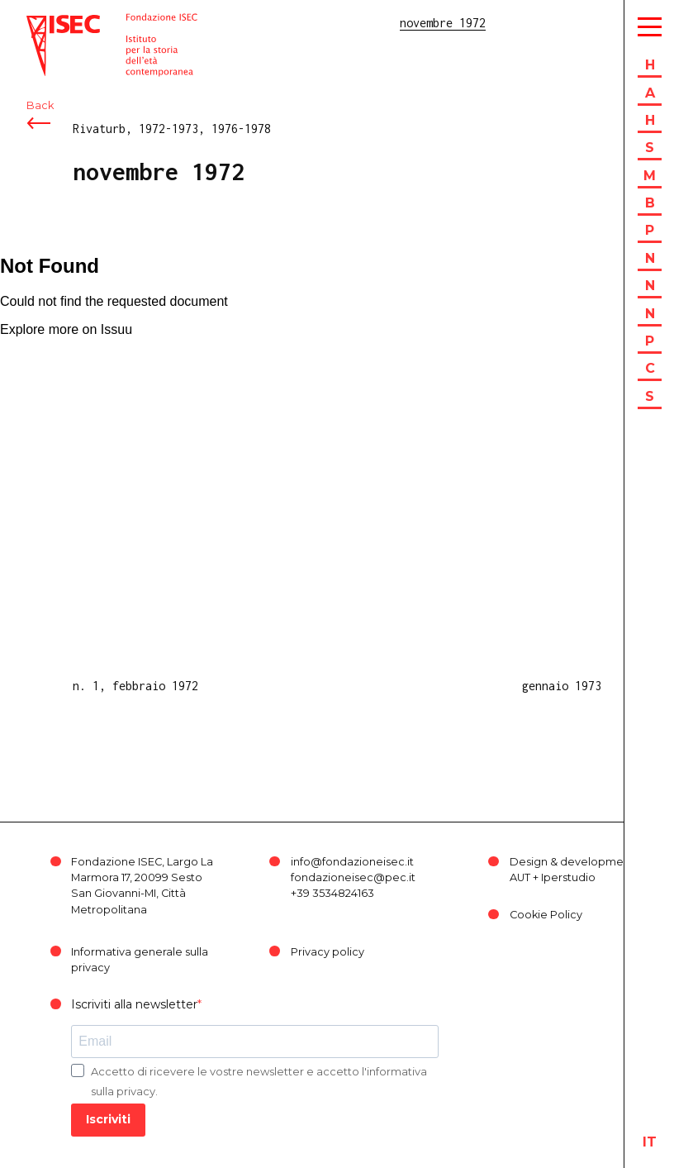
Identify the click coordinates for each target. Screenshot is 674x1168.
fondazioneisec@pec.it (353, 877)
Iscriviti (108, 1119)
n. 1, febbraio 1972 (135, 686)
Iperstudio (568, 877)
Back (40, 105)
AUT (520, 877)
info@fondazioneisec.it (352, 862)
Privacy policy (327, 952)
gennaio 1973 (561, 686)
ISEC (39, 23)
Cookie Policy (546, 914)
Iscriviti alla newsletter (134, 1004)
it (650, 1142)
